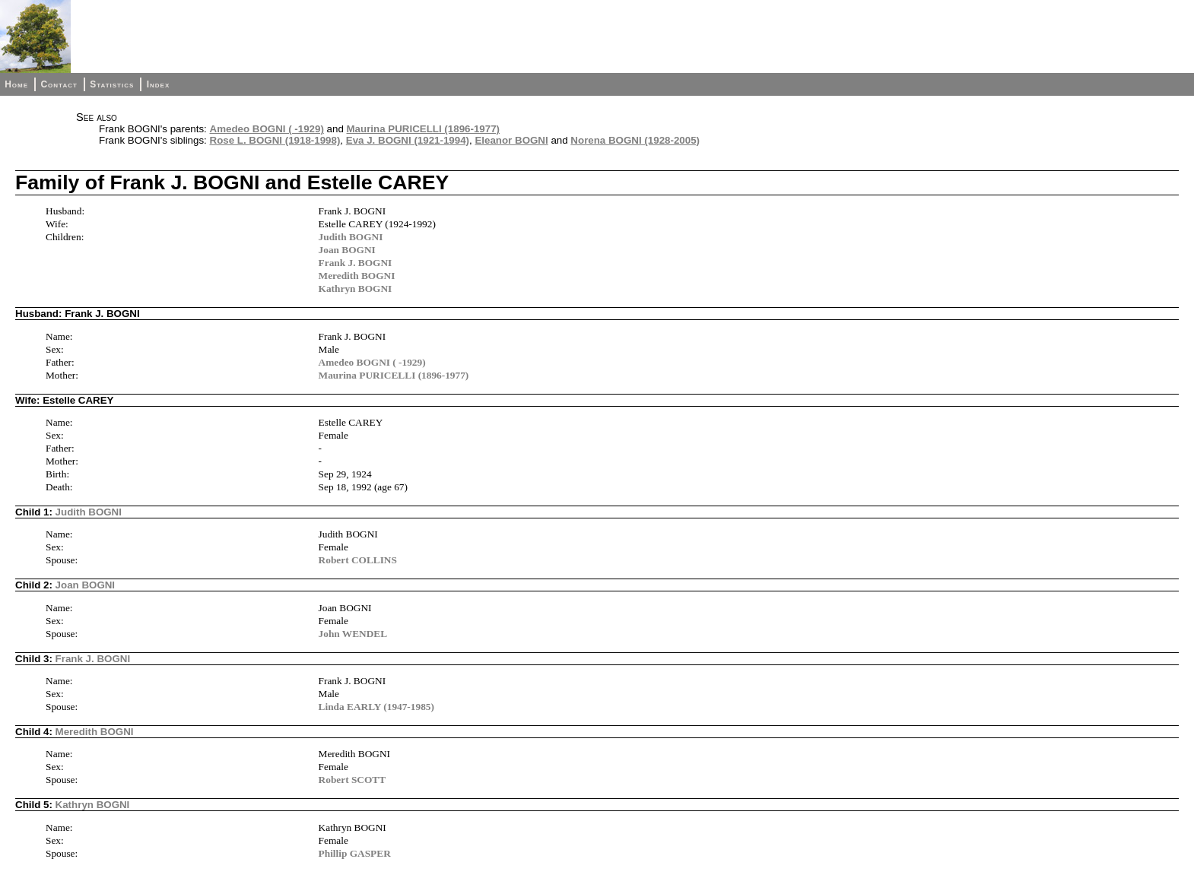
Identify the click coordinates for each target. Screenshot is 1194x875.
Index (158, 84)
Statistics (112, 84)
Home (16, 84)
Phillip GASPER (355, 853)
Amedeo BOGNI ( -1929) (267, 129)
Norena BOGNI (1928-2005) (635, 140)
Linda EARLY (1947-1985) (376, 706)
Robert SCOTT (352, 779)
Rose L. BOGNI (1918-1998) (275, 140)
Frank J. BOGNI (355, 262)
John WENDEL (353, 633)
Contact (58, 84)
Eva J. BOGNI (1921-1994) (407, 140)
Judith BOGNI (351, 237)
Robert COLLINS (358, 560)
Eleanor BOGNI (511, 140)
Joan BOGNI (347, 249)
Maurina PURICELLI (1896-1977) (423, 129)
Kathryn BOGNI (355, 288)
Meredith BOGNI (357, 275)
